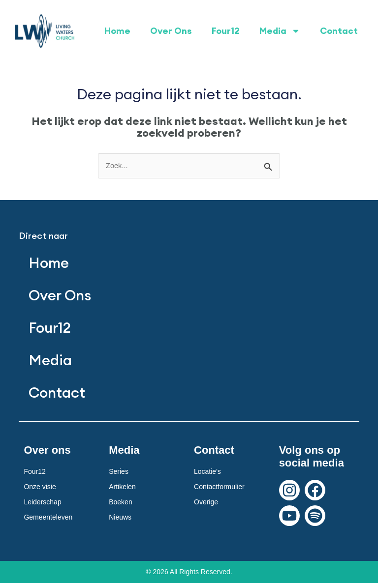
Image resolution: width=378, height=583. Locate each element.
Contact (339, 30)
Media (279, 31)
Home (117, 30)
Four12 (226, 30)
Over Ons (171, 30)
